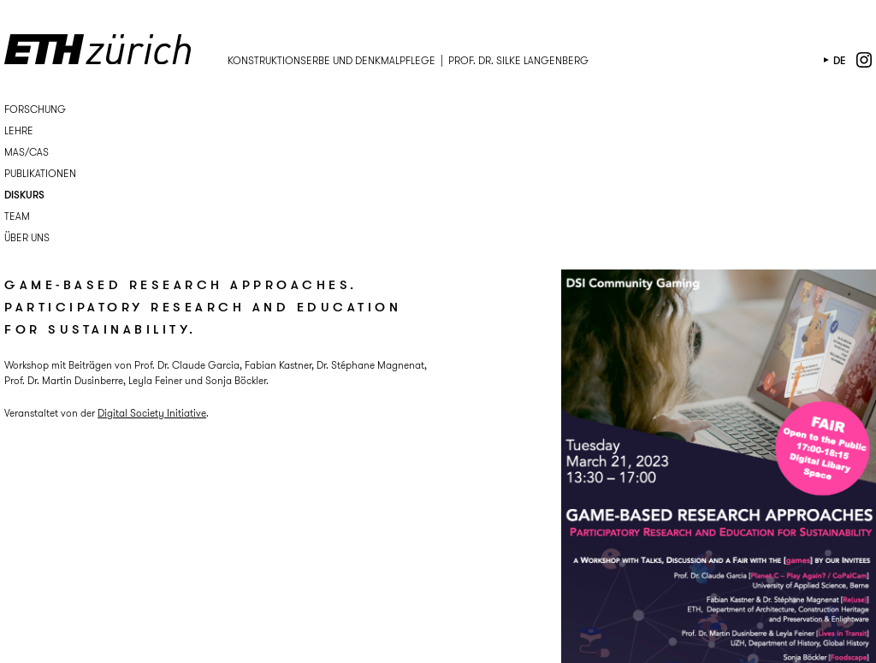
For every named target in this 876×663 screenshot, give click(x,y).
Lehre (18, 130)
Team (17, 216)
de (839, 60)
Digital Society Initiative (152, 412)
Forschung (35, 109)
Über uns (27, 237)
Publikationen (40, 173)
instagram (864, 60)
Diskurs (24, 194)
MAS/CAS (26, 151)
